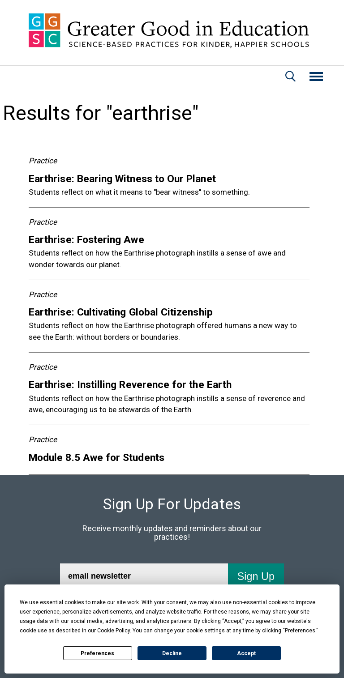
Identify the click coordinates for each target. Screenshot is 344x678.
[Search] (290, 77)
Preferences (97, 653)
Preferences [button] (300, 630)
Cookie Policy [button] (113, 630)
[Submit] (255, 576)
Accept (246, 653)
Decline (172, 653)
